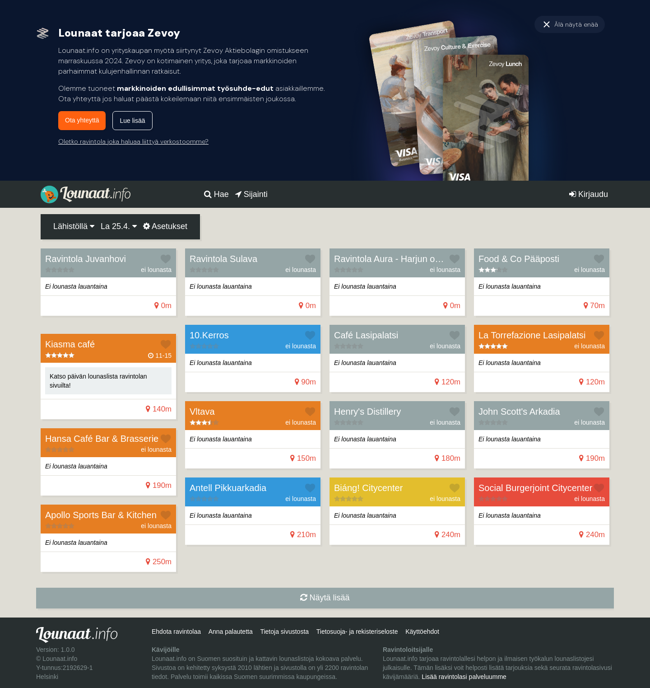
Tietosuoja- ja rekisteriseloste (357, 631)
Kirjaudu (588, 194)
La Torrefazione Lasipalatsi (532, 335)
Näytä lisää (324, 597)
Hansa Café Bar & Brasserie (101, 439)
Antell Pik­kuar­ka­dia (228, 488)
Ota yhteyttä (82, 120)
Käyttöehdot (422, 631)
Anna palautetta (231, 631)
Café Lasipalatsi (366, 335)
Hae (216, 194)
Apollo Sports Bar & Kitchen (101, 515)
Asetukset (165, 226)
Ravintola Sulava (223, 259)
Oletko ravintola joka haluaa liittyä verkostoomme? (133, 141)
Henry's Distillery (367, 412)
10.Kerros (209, 335)
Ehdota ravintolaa (176, 631)
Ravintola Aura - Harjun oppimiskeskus (411, 259)
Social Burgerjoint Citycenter (535, 488)
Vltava (202, 412)
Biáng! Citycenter (368, 488)
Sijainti (251, 194)
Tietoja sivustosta (284, 631)
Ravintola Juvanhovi (85, 259)
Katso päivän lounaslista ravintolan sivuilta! (98, 381)
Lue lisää (132, 120)
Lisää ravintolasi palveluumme (464, 676)
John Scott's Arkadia (519, 412)
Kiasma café (70, 344)
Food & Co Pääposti (518, 259)
